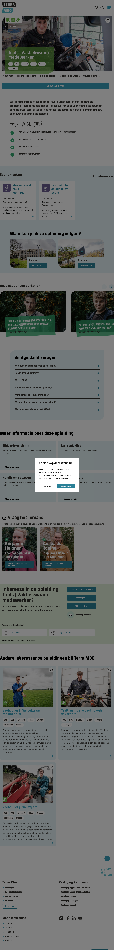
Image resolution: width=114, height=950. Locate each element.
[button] (69, 478)
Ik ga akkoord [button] (66, 486)
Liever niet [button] (47, 486)
